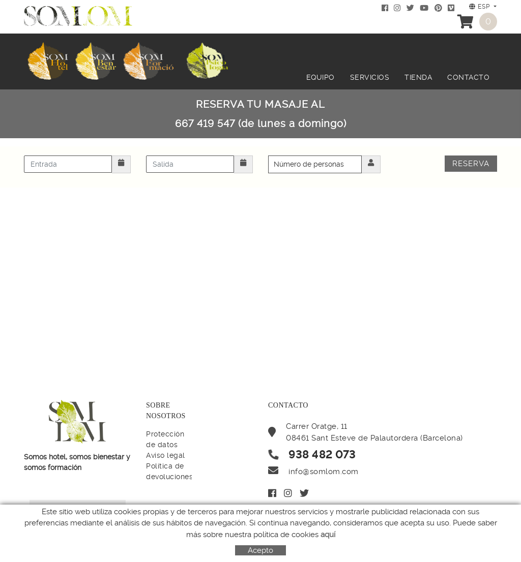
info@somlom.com (323, 471)
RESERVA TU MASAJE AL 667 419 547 (260, 114)
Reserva (470, 163)
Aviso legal (165, 455)
